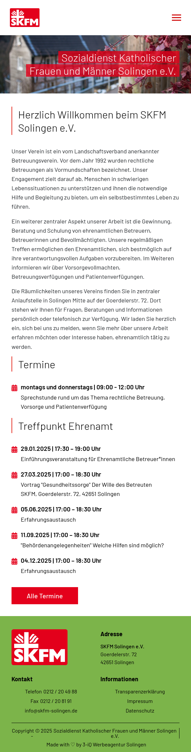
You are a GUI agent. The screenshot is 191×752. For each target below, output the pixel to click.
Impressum (139, 701)
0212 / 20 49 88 (60, 691)
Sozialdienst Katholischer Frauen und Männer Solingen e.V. (115, 733)
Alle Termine (45, 596)
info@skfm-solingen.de (51, 710)
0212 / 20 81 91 (56, 701)
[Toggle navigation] (176, 17)
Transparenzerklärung (140, 691)
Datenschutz (140, 710)
